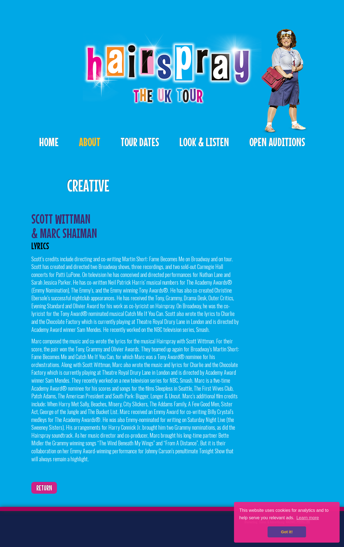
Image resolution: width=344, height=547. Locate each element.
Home (49, 142)
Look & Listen (204, 142)
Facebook (66, 526)
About (89, 142)
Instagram (83, 526)
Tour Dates (140, 142)
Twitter (49, 526)
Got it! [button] (287, 532)
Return (44, 488)
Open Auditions (277, 142)
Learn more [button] (307, 517)
